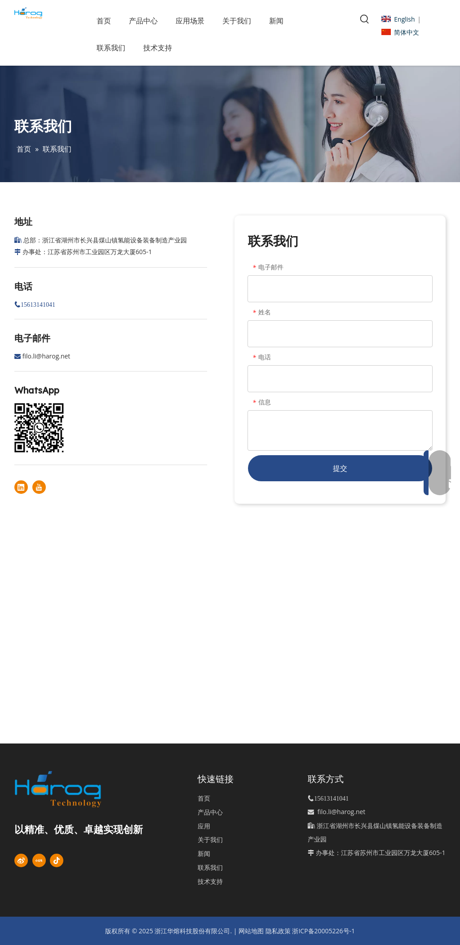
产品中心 (210, 812)
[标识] (72, 789)
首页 (204, 798)
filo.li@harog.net (46, 356)
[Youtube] (39, 487)
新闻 (204, 853)
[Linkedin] (21, 487)
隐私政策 (278, 931)
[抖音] (56, 860)
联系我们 (210, 867)
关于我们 (210, 839)
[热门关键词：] (364, 19)
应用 (204, 826)
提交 (340, 468)
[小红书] (39, 860)
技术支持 (210, 881)
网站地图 (251, 931)
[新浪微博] (21, 860)
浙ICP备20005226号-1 (323, 931)
